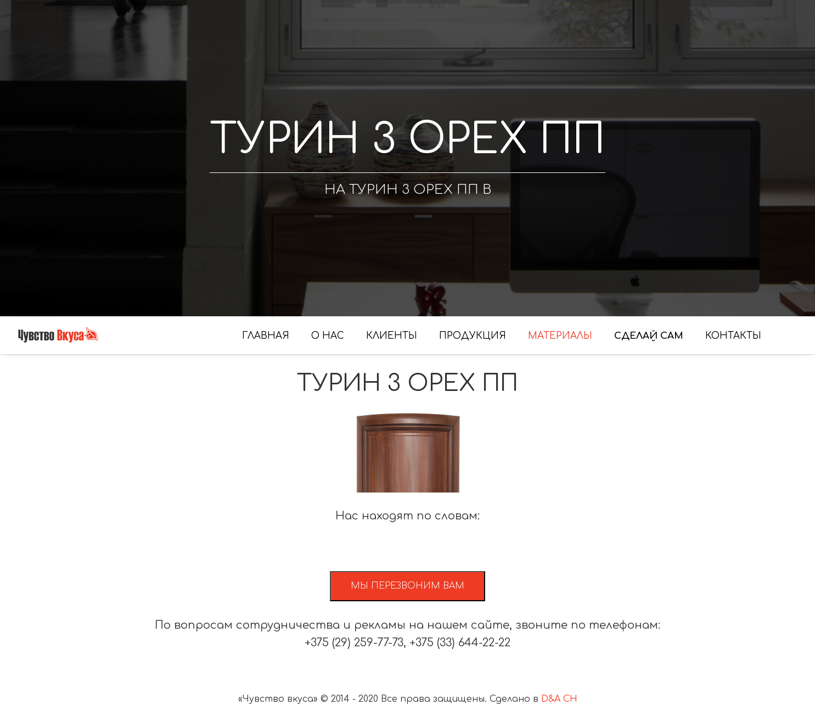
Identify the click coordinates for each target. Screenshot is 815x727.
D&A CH (559, 699)
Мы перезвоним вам (407, 586)
